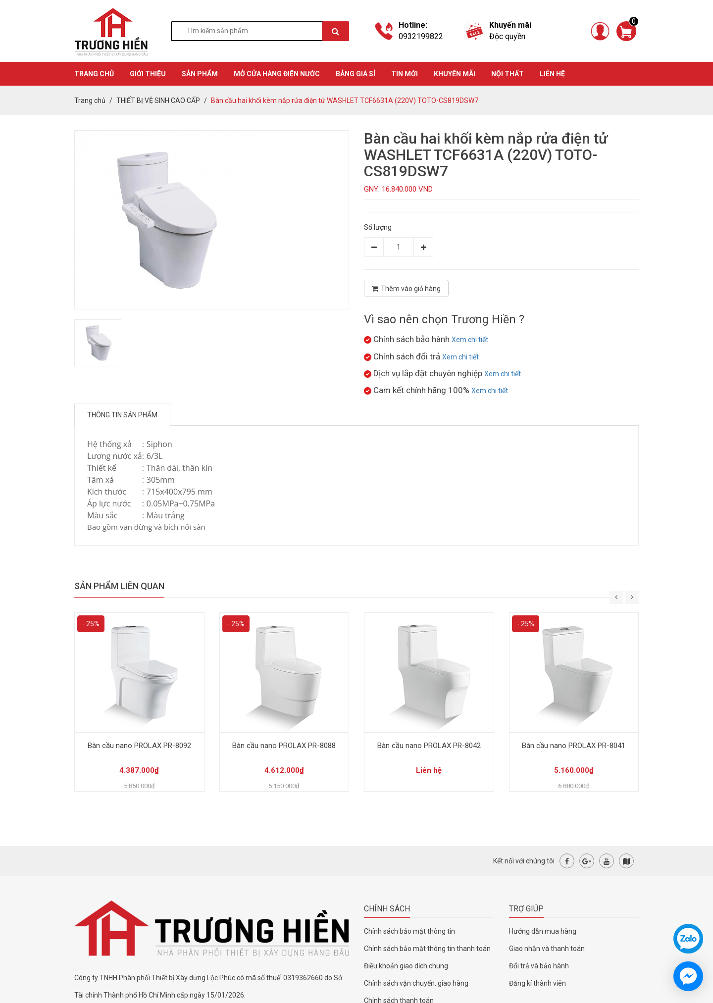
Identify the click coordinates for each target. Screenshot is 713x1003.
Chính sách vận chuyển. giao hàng (416, 983)
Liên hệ (552, 74)
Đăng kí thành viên (537, 983)
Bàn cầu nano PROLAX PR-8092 (139, 745)
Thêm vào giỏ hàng (406, 289)
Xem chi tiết (470, 340)
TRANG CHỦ (94, 74)
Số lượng (378, 227)
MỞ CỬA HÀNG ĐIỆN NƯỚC (277, 74)
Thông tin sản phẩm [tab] (122, 415)
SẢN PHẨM (200, 74)
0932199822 (421, 36)
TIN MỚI (404, 74)
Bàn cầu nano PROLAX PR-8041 (573, 745)
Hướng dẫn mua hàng (542, 931)
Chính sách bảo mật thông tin (409, 931)
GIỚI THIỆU (148, 74)
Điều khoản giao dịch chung (406, 966)
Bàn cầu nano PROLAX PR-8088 (284, 745)
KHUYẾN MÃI (454, 74)
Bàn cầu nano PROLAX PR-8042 (429, 745)
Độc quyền (507, 36)
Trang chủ (89, 100)
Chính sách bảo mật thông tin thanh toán (427, 949)
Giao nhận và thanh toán (547, 949)
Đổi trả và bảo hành (539, 966)
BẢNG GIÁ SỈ (355, 74)
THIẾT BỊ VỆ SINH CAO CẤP (158, 100)
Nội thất (507, 74)
